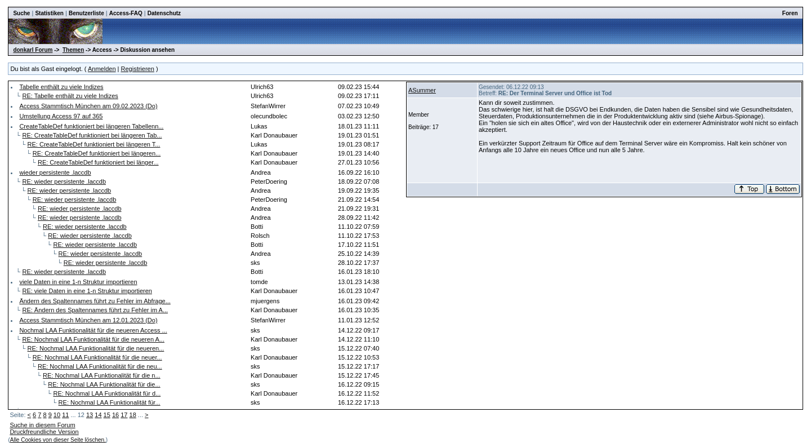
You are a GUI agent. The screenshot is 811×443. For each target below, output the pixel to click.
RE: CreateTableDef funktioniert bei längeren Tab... (92, 135)
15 (107, 414)
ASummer (422, 90)
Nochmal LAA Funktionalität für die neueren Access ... (93, 330)
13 (89, 414)
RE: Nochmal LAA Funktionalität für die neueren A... (93, 339)
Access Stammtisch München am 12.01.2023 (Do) (88, 320)
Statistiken (49, 13)
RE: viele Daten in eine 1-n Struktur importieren (87, 290)
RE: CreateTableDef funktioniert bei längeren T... (94, 144)
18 (133, 414)
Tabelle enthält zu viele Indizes (61, 86)
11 (65, 414)
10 (57, 414)
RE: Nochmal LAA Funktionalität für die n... (102, 375)
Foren (790, 13)
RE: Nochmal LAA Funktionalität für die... (104, 384)
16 (115, 414)
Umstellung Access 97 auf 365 (61, 116)
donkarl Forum (32, 50)
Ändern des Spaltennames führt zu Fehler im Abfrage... (94, 301)
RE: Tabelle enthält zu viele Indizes (70, 95)
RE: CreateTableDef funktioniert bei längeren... (97, 153)
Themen (73, 50)
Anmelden (102, 68)
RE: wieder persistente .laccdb (64, 181)
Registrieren (137, 68)
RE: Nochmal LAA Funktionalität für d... (107, 393)
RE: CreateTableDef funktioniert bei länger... (98, 162)
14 (98, 414)
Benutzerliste (86, 13)
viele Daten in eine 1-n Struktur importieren (78, 281)
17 (124, 414)
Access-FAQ (125, 13)
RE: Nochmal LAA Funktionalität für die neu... (100, 366)
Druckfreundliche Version (44, 431)
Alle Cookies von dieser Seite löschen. (58, 440)
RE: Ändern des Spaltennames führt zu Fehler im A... (95, 310)
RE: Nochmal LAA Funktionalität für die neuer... (97, 357)
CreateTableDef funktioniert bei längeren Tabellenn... (91, 126)
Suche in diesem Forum (42, 425)
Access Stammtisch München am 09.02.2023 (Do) (88, 106)
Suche (21, 13)
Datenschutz (164, 13)
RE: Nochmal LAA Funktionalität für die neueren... (96, 348)
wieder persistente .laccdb (55, 172)
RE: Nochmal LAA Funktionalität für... (110, 402)
